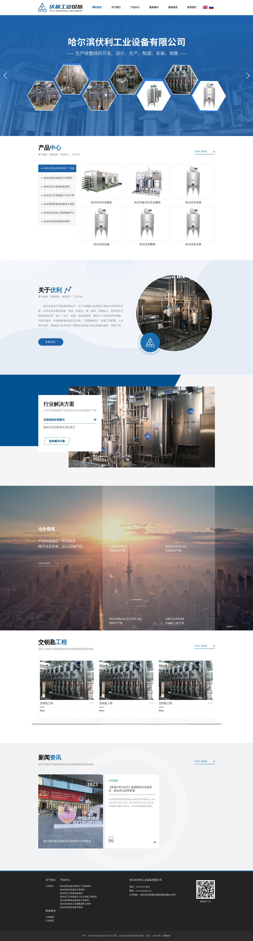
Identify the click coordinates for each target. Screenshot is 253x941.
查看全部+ (50, 342)
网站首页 (97, 7)
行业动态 (50, 920)
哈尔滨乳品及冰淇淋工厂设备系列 (59, 169)
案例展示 (154, 7)
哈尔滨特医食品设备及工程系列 (59, 205)
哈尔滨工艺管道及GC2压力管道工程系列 (59, 196)
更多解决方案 (57, 441)
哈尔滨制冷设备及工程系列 (58, 178)
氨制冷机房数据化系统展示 (59, 427)
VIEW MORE (201, 151)
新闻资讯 (173, 7)
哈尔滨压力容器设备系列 (57, 186)
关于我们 (116, 7)
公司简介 (50, 886)
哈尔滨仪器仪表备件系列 (57, 221)
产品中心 (135, 7)
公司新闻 (50, 917)
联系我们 (192, 7)
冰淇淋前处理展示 (54, 419)
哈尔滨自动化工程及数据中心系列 (59, 214)
